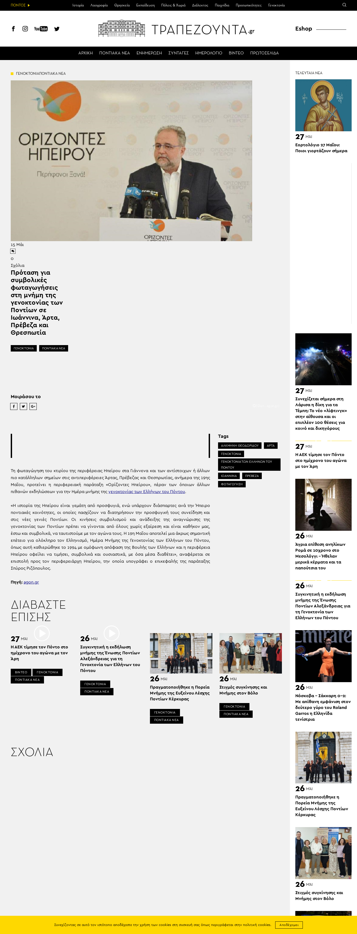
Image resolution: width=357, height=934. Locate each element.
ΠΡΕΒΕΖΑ (252, 475)
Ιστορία (78, 5)
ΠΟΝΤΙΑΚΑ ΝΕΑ (114, 53)
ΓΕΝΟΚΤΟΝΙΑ (24, 348)
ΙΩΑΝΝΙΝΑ (229, 475)
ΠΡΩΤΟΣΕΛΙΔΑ (264, 53)
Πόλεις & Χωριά (173, 5)
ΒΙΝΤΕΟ (236, 53)
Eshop (303, 29)
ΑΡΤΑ (271, 445)
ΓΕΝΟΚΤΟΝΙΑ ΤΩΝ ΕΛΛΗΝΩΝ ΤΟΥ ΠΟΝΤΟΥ (246, 464)
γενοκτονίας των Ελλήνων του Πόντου (146, 492)
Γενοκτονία (276, 5)
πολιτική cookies (256, 925)
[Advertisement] (110, 446)
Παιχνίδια (222, 5)
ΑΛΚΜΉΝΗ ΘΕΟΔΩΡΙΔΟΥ (240, 445)
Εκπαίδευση (145, 5)
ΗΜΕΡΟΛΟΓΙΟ (208, 53)
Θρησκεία (122, 5)
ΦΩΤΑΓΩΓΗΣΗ (232, 484)
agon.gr (31, 582)
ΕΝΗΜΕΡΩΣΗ (149, 53)
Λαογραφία (99, 5)
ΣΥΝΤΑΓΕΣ (178, 53)
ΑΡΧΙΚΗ (85, 53)
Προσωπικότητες (249, 5)
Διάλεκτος (200, 5)
